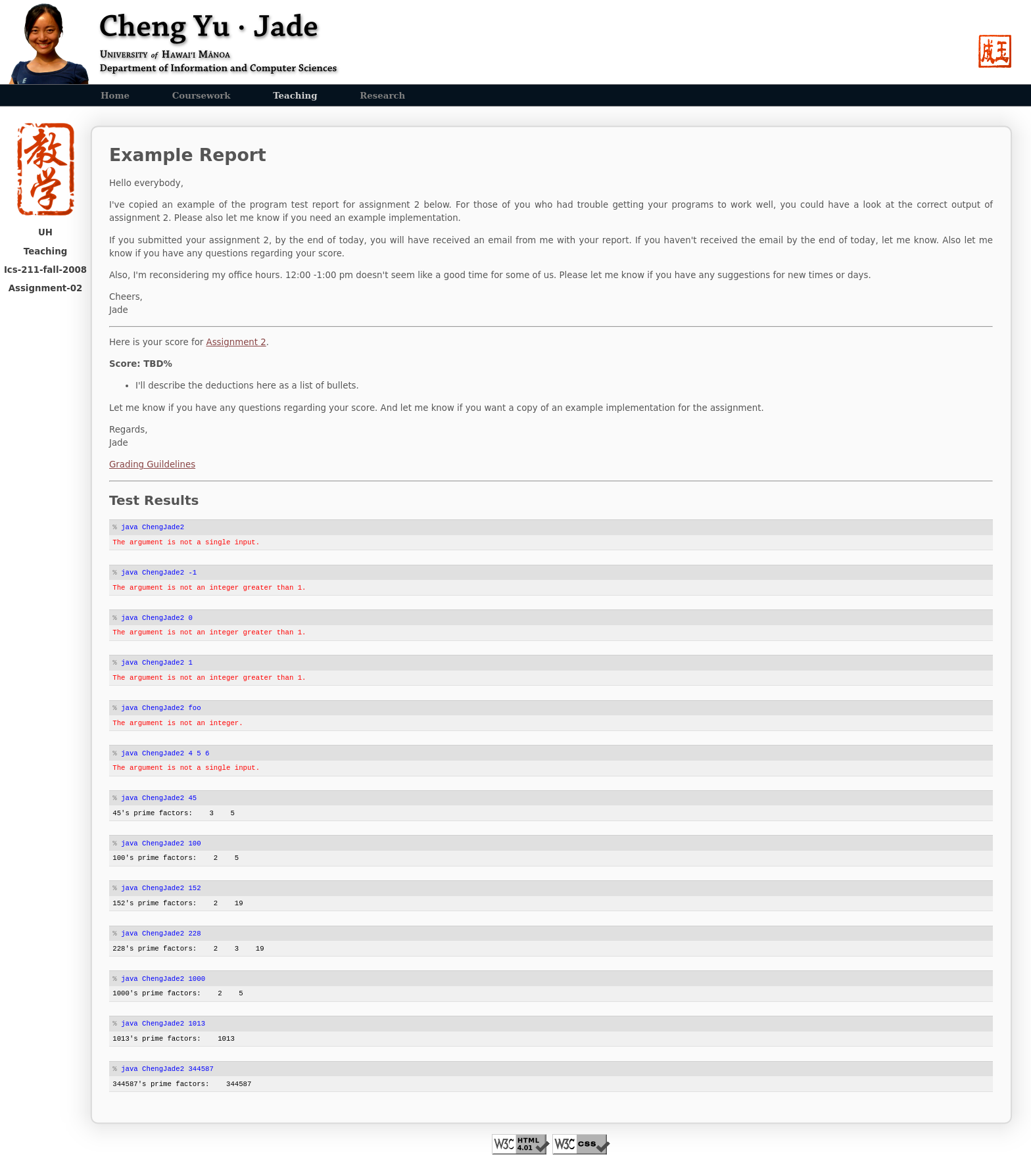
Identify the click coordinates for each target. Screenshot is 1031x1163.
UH (45, 232)
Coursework (201, 95)
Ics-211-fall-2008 (45, 270)
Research (382, 95)
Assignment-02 (46, 288)
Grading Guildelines (152, 464)
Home (115, 95)
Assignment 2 (236, 342)
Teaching (295, 95)
